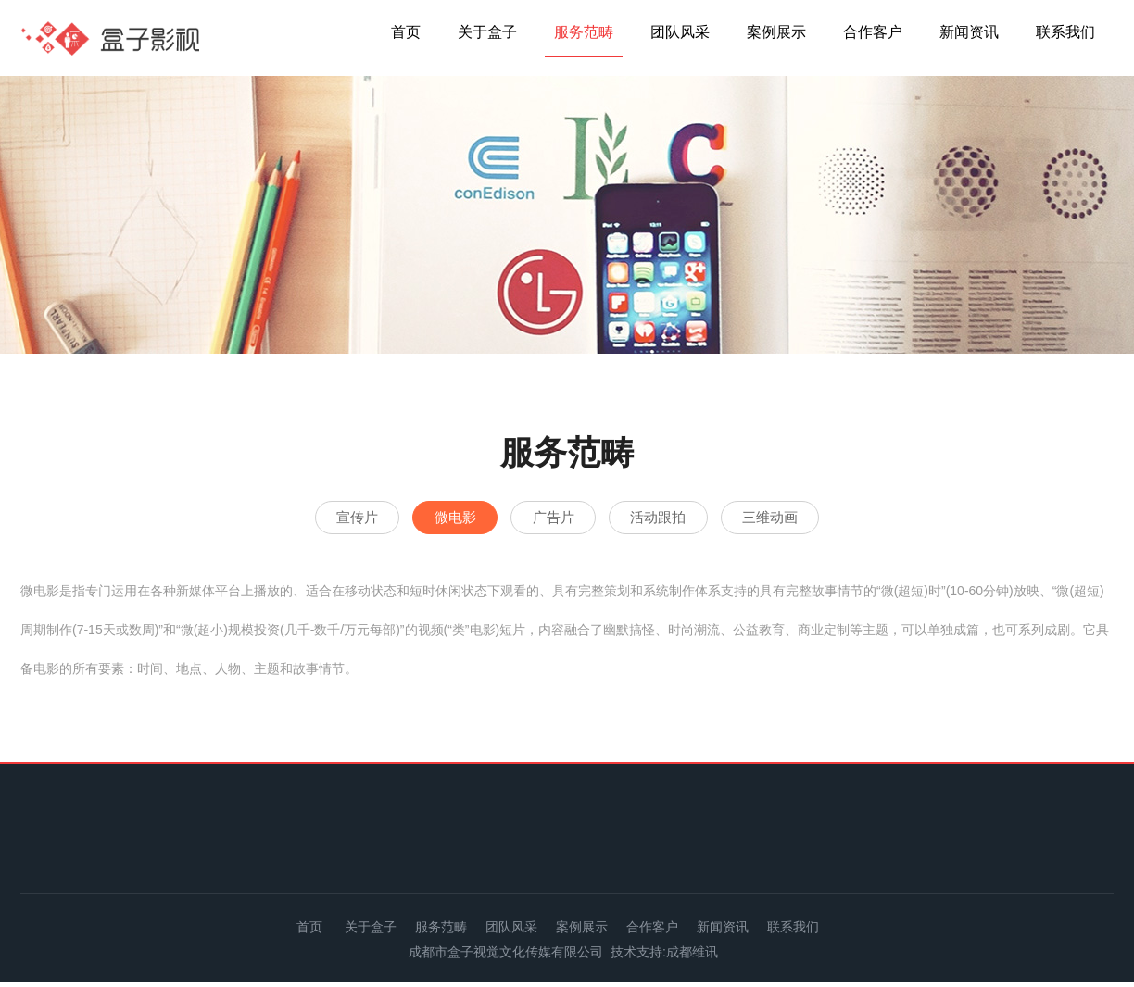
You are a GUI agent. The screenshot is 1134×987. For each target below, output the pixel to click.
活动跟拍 (680, 519)
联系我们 (1065, 32)
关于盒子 (487, 32)
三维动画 (815, 519)
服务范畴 (583, 32)
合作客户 (872, 32)
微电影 (432, 519)
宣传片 (311, 519)
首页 (406, 32)
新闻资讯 (969, 32)
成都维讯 (692, 956)
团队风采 (680, 32)
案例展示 (776, 32)
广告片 (552, 519)
